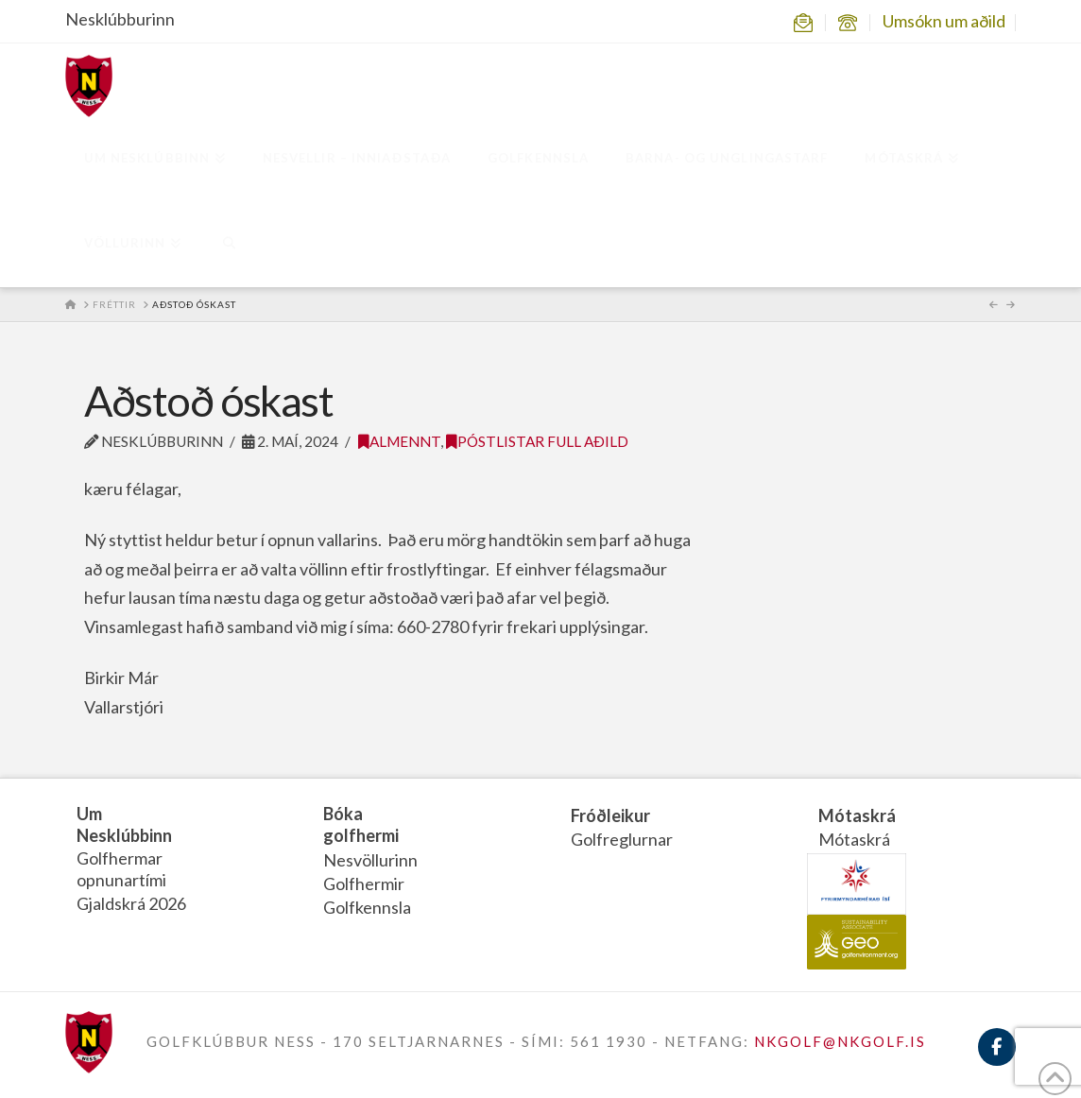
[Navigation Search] (228, 244)
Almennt (399, 441)
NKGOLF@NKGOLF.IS (840, 1041)
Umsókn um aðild (944, 20)
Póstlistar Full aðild (537, 441)
